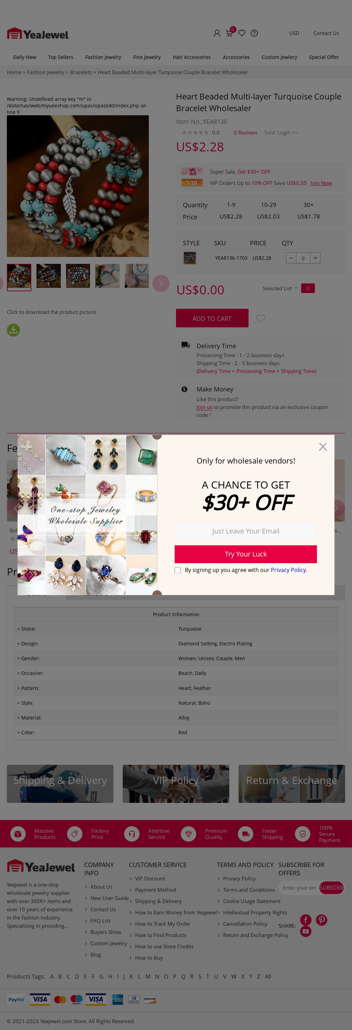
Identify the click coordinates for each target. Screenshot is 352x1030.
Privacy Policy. (289, 570)
